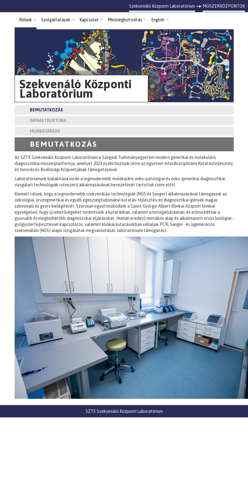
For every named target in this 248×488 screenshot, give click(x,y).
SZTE (91, 411)
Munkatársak (45, 131)
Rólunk (25, 19)
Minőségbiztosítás (125, 19)
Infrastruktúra (48, 120)
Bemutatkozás (46, 109)
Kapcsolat (89, 19)
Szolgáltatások (55, 19)
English (157, 19)
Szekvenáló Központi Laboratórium (130, 411)
